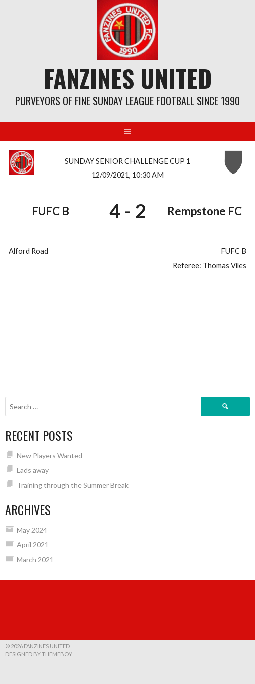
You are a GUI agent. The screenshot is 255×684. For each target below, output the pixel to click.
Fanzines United (128, 78)
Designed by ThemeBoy (38, 654)
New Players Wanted (49, 455)
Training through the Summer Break (73, 485)
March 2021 (35, 559)
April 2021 (33, 544)
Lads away (33, 470)
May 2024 (32, 530)
